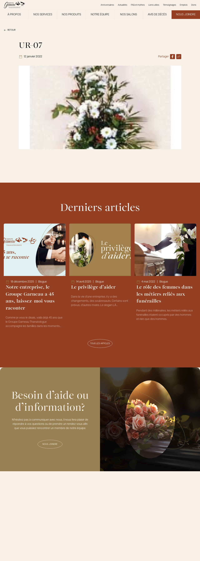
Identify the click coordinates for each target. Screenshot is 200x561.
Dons (193, 5)
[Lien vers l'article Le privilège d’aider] (100, 277)
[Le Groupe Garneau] (14, 5)
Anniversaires (107, 5)
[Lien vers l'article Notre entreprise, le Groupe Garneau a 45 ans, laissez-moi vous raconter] (34, 277)
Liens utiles (153, 5)
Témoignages (169, 5)
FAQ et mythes (138, 5)
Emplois (184, 5)
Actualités (122, 5)
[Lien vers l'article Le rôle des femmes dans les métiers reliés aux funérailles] (165, 277)
